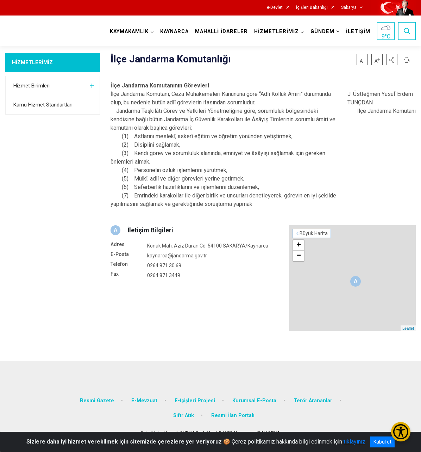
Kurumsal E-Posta (254, 401)
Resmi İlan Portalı (233, 416)
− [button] (298, 256)
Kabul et (382, 442)
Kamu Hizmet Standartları (43, 105)
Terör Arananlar (313, 401)
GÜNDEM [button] (322, 32)
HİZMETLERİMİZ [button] (276, 32)
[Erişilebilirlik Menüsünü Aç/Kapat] (400, 431)
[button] (391, 59)
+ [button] (298, 245)
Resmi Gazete (97, 401)
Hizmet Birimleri (31, 86)
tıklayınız (354, 441)
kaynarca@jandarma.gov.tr (177, 255)
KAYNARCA (174, 32)
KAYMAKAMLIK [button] (129, 32)
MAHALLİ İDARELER (221, 32)
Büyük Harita (314, 233)
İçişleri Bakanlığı (312, 7)
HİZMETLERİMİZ (32, 62)
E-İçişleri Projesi (195, 401)
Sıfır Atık (183, 416)
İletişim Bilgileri (150, 230)
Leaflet (408, 328)
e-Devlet (275, 7)
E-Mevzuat (144, 401)
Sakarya (349, 7)
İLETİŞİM (358, 32)
